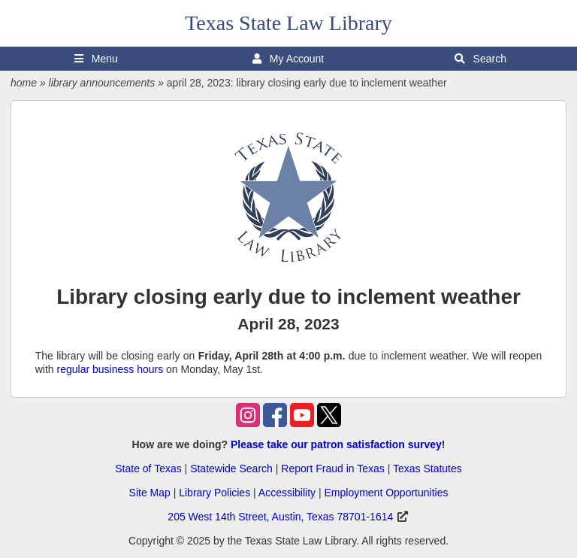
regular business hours (110, 369)
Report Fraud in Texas (332, 468)
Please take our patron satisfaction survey (336, 444)
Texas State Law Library (288, 23)
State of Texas (148, 468)
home (24, 83)
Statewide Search (231, 468)
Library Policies (214, 493)
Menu (96, 59)
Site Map (150, 493)
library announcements (102, 83)
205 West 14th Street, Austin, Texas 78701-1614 (280, 517)
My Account (288, 59)
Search (480, 59)
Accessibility (287, 493)
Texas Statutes (427, 468)
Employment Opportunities (386, 493)
